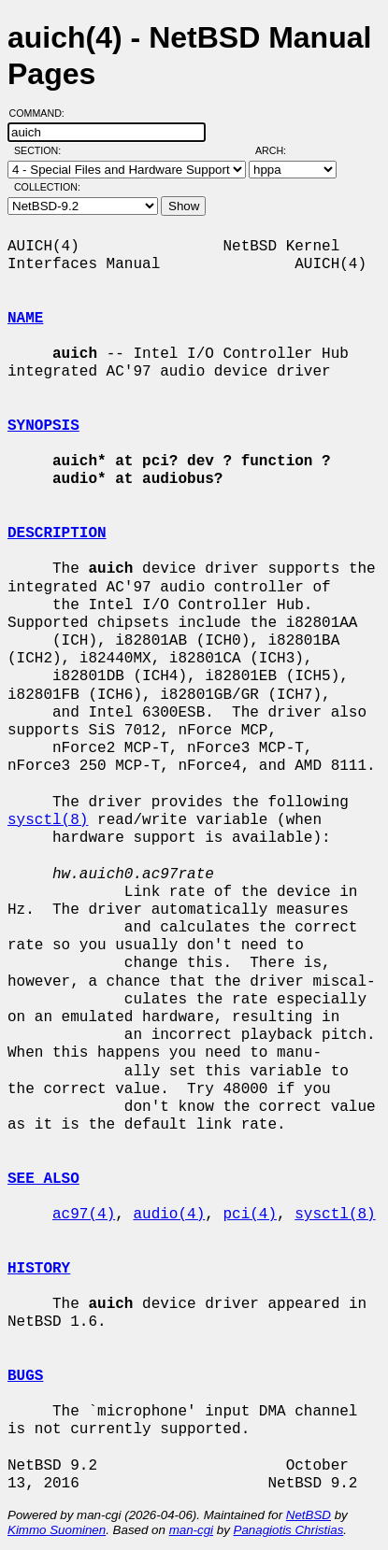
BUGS (25, 1376)
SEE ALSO (43, 1179)
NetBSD (308, 1515)
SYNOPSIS (43, 426)
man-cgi (191, 1530)
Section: (41, 150)
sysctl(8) (47, 820)
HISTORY (38, 1268)
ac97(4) (83, 1214)
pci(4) (250, 1214)
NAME (25, 318)
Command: (42, 113)
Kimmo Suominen (56, 1530)
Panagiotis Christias (289, 1530)
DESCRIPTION (57, 533)
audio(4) (169, 1214)
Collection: (47, 186)
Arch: (279, 150)
